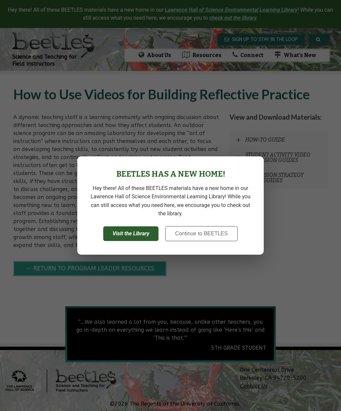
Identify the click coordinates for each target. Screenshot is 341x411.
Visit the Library (131, 233)
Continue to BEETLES (201, 233)
